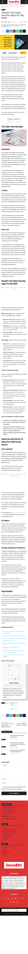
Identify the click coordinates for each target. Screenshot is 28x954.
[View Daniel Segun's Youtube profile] (15, 679)
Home (2, 6)
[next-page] (5, 757)
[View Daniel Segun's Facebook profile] (9, 679)
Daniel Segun (7, 21)
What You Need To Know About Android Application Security (7, 725)
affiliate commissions (14, 26)
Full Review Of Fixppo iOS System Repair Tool (14, 636)
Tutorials (7, 6)
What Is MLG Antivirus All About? (11, 647)
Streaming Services (13, 702)
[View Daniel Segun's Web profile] (19, 679)
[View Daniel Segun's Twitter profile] (12, 679)
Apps (7, 702)
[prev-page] (2, 757)
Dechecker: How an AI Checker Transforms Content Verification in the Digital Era (18, 744)
